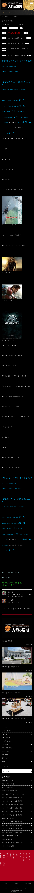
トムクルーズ (4, 28)
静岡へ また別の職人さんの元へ (11, 836)
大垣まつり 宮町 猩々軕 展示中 (12, 815)
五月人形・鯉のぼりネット (16, 128)
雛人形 (20, 855)
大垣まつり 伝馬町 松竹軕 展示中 (12, 808)
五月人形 (4, 748)
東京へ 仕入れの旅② (8, 784)
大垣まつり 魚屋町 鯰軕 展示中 (12, 811)
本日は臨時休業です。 (8, 780)
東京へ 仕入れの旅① (8, 787)
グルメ (3, 734)
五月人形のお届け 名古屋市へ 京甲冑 (13, 842)
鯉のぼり (4, 761)
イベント (4, 731)
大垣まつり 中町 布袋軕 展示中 (12, 801)
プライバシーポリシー (27, 883)
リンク (6, 883)
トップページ (29, 857)
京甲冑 (4, 751)
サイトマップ (17, 883)
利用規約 (14, 890)
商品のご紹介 (23, 857)
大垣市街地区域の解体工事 (9, 791)
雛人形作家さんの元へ (8, 818)
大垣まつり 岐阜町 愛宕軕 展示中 (12, 804)
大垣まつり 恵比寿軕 (8, 846)
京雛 (3, 754)
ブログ (4, 741)
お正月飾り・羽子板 (4, 859)
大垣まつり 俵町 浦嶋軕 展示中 (12, 797)
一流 (3, 744)
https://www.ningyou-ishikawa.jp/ (17, 48)
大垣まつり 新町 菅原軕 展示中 (12, 829)
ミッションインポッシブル (13, 28)
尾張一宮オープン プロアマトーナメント (14, 794)
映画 (21, 28)
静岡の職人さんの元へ (8, 839)
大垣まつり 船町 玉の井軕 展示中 (12, 832)
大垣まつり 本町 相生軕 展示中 (12, 825)
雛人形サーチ (12, 122)
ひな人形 (4, 737)
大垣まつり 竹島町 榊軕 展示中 (12, 822)
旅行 (3, 758)
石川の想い (26, 856)
